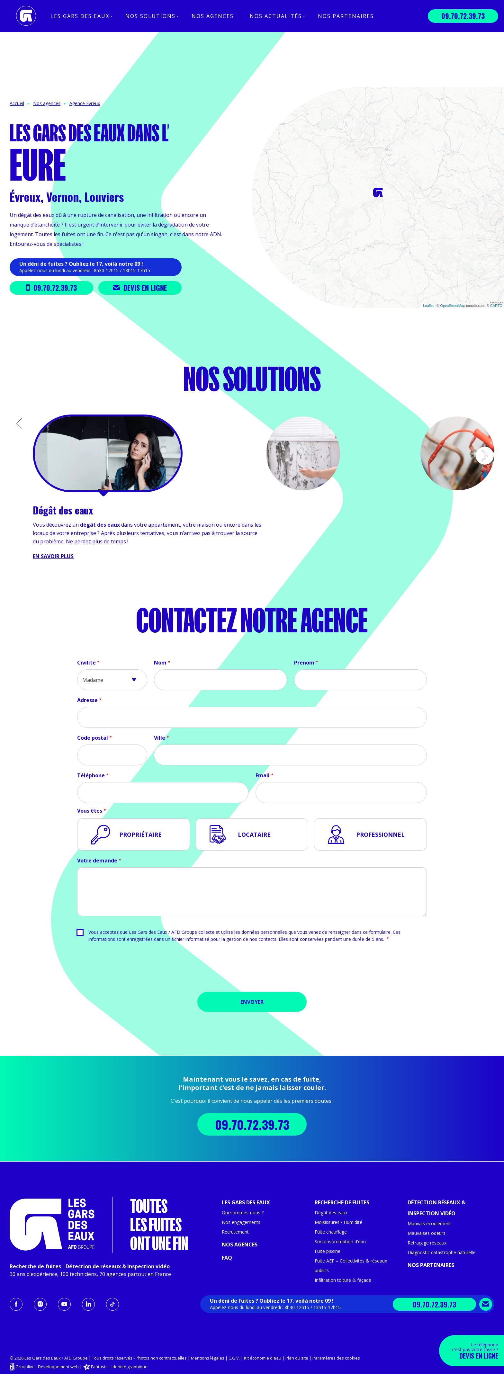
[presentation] (252, 969)
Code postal (92, 737)
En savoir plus (53, 556)
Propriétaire (140, 834)
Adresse (87, 700)
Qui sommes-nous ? (243, 1212)
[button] (19, 424)
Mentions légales (207, 1358)
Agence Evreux (84, 103)
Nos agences (213, 16)
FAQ (227, 1257)
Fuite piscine (327, 1251)
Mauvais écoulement (429, 1223)
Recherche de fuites (342, 1202)
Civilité (86, 662)
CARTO (496, 306)
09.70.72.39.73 (463, 16)
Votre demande (97, 860)
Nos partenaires (346, 16)
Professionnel (380, 834)
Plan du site (296, 1358)
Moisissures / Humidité (338, 1222)
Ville (159, 737)
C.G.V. (234, 1358)
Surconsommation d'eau (340, 1241)
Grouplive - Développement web (47, 1367)
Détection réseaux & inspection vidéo (436, 1208)
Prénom (304, 662)
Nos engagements (241, 1222)
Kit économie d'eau (262, 1358)
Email (263, 775)
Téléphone (91, 775)
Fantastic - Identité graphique (119, 1367)
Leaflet (428, 306)
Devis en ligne (140, 287)
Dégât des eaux (331, 1212)
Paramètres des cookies (336, 1358)
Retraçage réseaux (427, 1243)
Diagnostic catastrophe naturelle (441, 1252)
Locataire (254, 834)
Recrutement (235, 1232)
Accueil (17, 103)
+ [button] (261, 96)
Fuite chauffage (331, 1232)
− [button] (261, 105)
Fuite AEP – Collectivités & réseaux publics (351, 1265)
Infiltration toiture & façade (343, 1280)
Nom (160, 662)
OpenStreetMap (452, 306)
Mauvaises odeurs (427, 1233)
